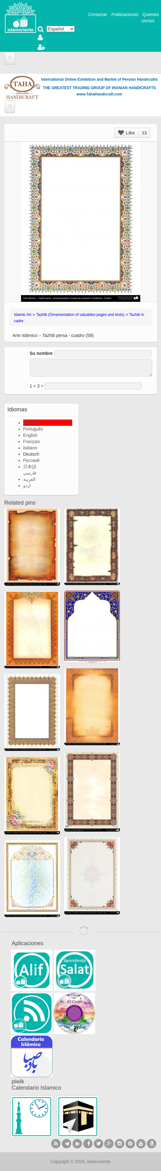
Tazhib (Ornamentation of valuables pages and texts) (80, 314)
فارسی (29, 473)
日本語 (29, 466)
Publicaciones (124, 14)
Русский (31, 460)
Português (33, 428)
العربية (29, 479)
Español (31, 422)
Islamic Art (22, 314)
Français (31, 441)
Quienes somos (150, 17)
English (30, 435)
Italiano (30, 447)
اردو (27, 485)
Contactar (97, 14)
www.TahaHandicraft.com (99, 94)
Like (132, 133)
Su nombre (41, 353)
